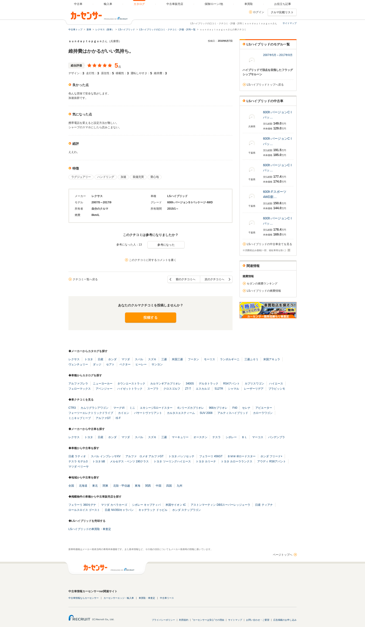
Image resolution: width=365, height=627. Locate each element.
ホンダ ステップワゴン (186, 510)
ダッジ (97, 364)
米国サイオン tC (176, 504)
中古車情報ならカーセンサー (83, 598)
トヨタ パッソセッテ (181, 456)
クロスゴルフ (171, 388)
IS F (118, 418)
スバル (139, 359)
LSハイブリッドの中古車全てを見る (269, 244)
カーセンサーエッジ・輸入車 (119, 598)
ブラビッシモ (276, 388)
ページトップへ (282, 554)
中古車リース (167, 598)
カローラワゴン (263, 413)
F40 (234, 407)
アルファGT (103, 418)
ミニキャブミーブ (79, 418)
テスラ (216, 437)
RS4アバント (231, 383)
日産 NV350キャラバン (119, 510)
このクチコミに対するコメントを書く (152, 260)
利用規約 (183, 620)
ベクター (125, 364)
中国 (158, 485)
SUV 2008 (206, 413)
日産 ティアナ (264, 504)
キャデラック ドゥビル (153, 510)
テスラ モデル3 (78, 461)
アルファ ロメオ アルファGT (144, 456)
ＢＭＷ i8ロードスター (241, 456)
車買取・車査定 (147, 598)
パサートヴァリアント (148, 413)
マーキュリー (180, 437)
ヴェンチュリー (78, 364)
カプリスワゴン (254, 383)
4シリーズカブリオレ (190, 407)
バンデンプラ (276, 437)
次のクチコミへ (214, 279)
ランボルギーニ (230, 359)
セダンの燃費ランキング (262, 283)
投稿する (150, 317)
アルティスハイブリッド (232, 413)
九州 (179, 485)
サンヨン (157, 364)
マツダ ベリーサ (78, 466)
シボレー (231, 437)
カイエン (123, 413)
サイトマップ (290, 23)
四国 (169, 485)
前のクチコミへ (185, 279)
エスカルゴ (203, 388)
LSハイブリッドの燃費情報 (264, 290)
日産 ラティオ (77, 456)
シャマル (233, 388)
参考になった (166, 244)
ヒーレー (141, 364)
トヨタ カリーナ (206, 461)
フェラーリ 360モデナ (82, 504)
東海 (137, 485)
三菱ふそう (251, 359)
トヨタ (88, 359)
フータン (193, 359)
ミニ (132, 407)
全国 (71, 485)
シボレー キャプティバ (146, 504)
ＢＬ (244, 437)
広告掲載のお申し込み (285, 620)
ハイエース (276, 383)
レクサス (74, 359)
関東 (105, 485)
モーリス (209, 359)
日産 (100, 359)
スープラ (153, 388)
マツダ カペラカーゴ (114, 504)
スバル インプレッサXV (105, 456)
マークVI (118, 407)
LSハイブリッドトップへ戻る (265, 84)
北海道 (83, 485)
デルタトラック (208, 383)
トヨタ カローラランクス (236, 461)
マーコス (257, 437)
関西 (148, 485)
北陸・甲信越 (121, 485)
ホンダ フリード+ (271, 456)
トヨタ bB (98, 461)
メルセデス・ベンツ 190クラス (129, 461)
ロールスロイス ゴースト (84, 510)
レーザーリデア (254, 388)
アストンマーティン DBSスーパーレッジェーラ (220, 504)
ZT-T (188, 388)
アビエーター (263, 407)
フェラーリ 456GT (211, 456)
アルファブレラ (78, 383)
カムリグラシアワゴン (94, 407)
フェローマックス (79, 388)
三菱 (164, 359)
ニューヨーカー (102, 383)
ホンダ (112, 359)
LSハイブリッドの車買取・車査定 (89, 529)
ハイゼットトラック (129, 388)
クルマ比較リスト (282, 12)
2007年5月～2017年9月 (278, 55)
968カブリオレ (218, 407)
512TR (219, 388)
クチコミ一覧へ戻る (85, 279)
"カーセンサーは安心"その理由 (208, 620)
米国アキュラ (271, 359)
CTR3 (72, 407)
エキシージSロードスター (156, 407)
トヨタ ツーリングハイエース (172, 461)
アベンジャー (104, 388)
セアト (110, 364)
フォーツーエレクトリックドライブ (90, 413)
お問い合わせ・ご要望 (257, 620)
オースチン (200, 437)
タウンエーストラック (131, 383)
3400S (190, 383)
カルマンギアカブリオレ (165, 383)
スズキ (152, 359)
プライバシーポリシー (163, 620)
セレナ (246, 407)
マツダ (126, 359)
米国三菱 (177, 359)
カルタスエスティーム (181, 413)
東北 (95, 485)
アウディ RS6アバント (271, 461)
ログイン (258, 12)
